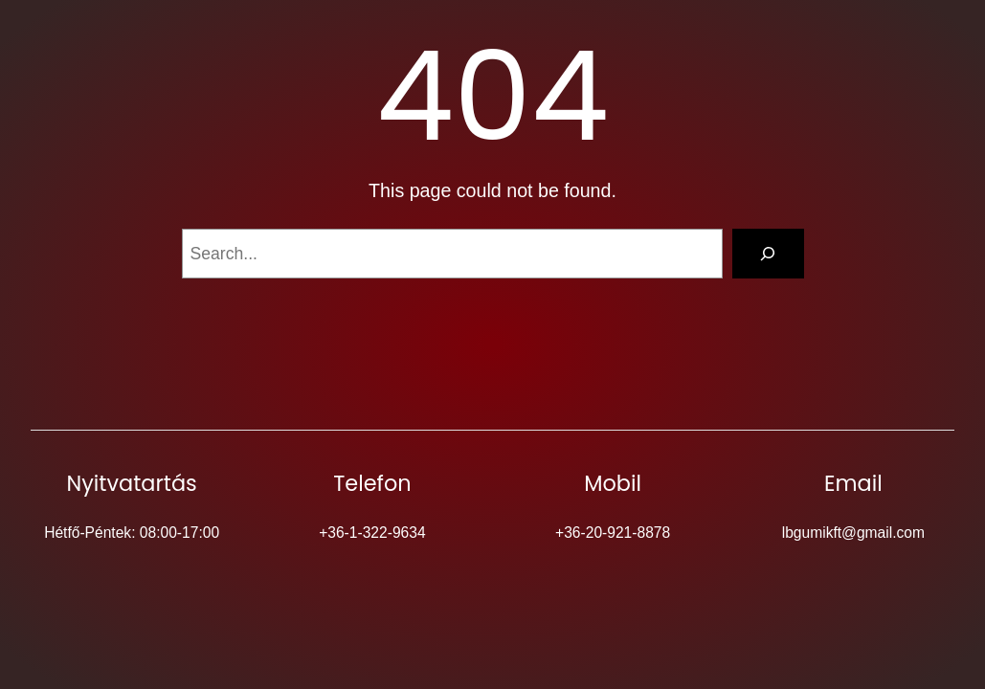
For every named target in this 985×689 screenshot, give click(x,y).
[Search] (768, 253)
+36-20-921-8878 (612, 532)
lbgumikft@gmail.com (853, 532)
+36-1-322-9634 (372, 532)
